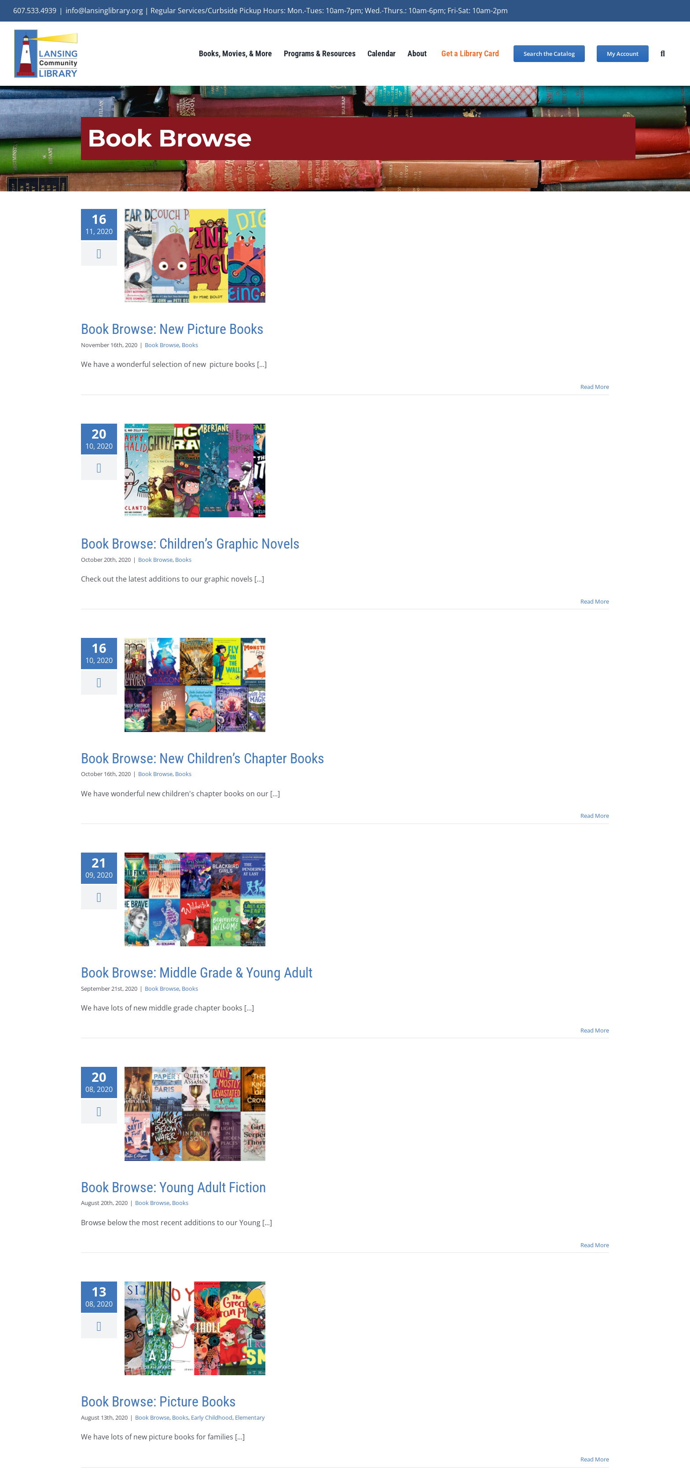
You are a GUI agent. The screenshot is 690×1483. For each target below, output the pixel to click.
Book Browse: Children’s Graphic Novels (190, 543)
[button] (663, 53)
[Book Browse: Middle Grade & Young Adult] (195, 899)
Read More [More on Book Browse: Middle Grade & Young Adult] (594, 1030)
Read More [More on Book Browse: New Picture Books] (594, 387)
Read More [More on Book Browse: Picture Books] (594, 1459)
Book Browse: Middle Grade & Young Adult (196, 972)
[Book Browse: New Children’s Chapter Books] (195, 685)
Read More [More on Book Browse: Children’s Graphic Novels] (594, 601)
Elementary (250, 1417)
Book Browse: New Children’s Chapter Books (202, 758)
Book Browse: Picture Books (158, 1401)
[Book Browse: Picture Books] (195, 1328)
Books (190, 345)
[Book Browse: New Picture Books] (195, 256)
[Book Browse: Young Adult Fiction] (195, 1114)
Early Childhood (211, 1417)
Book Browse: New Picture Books (172, 329)
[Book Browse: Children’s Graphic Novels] (195, 470)
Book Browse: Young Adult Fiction (173, 1187)
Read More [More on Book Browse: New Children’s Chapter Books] (594, 816)
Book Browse (162, 345)
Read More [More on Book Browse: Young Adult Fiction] (594, 1245)
